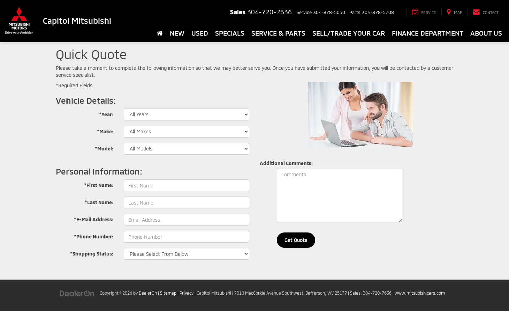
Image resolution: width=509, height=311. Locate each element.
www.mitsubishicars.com (420, 292)
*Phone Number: (93, 236)
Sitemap (168, 292)
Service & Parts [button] (278, 33)
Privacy (186, 292)
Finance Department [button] (427, 33)
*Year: (106, 114)
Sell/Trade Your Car (348, 33)
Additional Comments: (286, 163)
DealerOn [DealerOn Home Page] (148, 292)
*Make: (105, 131)
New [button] (177, 33)
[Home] (159, 33)
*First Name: (98, 185)
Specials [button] (229, 33)
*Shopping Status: (91, 254)
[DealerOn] (77, 293)
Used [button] (199, 33)
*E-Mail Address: (93, 219)
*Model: (104, 148)
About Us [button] (486, 33)
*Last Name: (99, 202)
